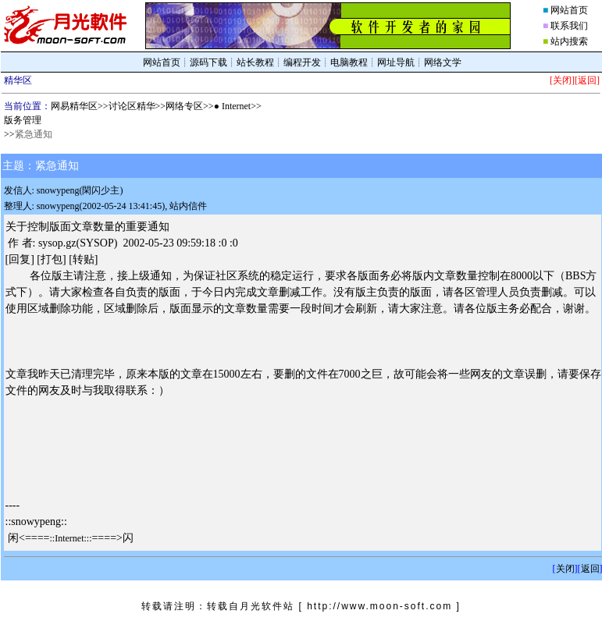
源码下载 (208, 62)
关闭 (565, 568)
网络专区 (184, 106)
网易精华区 (74, 106)
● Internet (232, 106)
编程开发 (302, 62)
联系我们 (569, 25)
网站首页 (569, 10)
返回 (590, 568)
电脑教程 (349, 62)
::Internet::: (70, 538)
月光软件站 (267, 606)
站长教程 (255, 62)
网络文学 (442, 62)
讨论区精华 (132, 106)
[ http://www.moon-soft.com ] (379, 606)
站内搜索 (569, 41)
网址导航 (396, 62)
